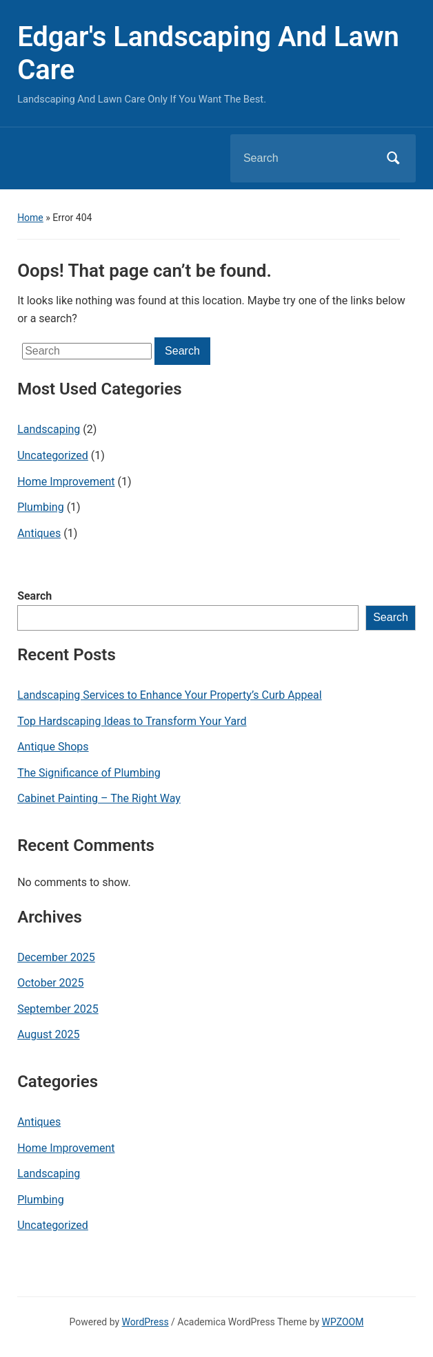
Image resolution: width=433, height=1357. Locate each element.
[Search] (305, 158)
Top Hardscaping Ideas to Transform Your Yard (131, 721)
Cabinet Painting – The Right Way (99, 798)
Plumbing (40, 507)
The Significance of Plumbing (89, 772)
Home (30, 217)
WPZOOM (343, 1321)
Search (34, 595)
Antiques (39, 533)
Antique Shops (52, 746)
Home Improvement (65, 481)
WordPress (145, 1321)
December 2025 (56, 957)
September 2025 (58, 1009)
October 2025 (50, 982)
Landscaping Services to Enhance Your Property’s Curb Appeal (169, 695)
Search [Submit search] (394, 158)
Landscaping (48, 429)
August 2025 (48, 1034)
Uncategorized (52, 455)
